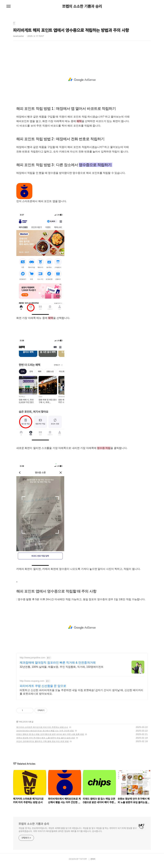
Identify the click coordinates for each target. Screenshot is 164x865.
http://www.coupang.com (32, 681)
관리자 (92, 859)
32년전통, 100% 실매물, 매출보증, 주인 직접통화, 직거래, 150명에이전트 (61, 666)
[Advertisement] (82, 79)
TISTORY (83, 859)
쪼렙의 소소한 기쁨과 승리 (82, 6)
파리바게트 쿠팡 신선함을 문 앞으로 (43, 685)
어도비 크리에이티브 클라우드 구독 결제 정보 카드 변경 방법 (42, 741)
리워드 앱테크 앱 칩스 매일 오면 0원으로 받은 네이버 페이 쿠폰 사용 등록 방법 (50, 734)
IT (17, 722)
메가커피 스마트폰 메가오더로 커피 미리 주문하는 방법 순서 (42, 727)
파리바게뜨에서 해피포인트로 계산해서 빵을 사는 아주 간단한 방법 (45, 731)
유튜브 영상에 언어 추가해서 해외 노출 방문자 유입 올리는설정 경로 (45, 738)
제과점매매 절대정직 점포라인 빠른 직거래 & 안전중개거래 (58, 662)
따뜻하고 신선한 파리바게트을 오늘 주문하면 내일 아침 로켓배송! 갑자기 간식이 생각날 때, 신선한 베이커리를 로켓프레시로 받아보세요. (81, 692)
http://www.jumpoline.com (32, 657)
